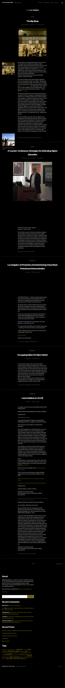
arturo (3, 617)
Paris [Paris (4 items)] (3, 667)
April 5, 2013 (33, 24)
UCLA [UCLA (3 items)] (32, 668)
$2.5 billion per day (25, 86)
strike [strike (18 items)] (11, 668)
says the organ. (30, 91)
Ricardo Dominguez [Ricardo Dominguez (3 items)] (15, 667)
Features (40, 2)
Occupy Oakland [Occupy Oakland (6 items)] (22, 665)
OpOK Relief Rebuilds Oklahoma (10, 644)
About (56, 2)
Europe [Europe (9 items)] (21, 662)
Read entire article (22, 343)
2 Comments (41, 162)
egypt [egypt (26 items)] (17, 662)
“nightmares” (41, 69)
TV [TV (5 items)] (24, 668)
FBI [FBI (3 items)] (23, 662)
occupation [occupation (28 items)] (8, 665)
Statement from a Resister (15, 615)
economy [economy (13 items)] (4, 662)
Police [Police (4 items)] (5, 667)
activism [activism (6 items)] (3, 660)
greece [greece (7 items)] (14, 663)
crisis (24, 563)
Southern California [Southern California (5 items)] (5, 668)
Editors (25, 162)
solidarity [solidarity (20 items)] (29, 667)
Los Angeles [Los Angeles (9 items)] (24, 663)
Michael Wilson (26, 24)
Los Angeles (25, 137)
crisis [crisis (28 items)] (29, 660)
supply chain (40, 137)
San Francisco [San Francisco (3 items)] (20, 667)
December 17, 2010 (36, 280)
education (21, 255)
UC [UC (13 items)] (26, 668)
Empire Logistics (6, 652)
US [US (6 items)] (25, 669)
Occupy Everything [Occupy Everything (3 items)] (15, 665)
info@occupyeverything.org (26, 598)
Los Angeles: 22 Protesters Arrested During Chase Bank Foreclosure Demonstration (32, 272)
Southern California (33, 137)
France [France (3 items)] (29, 662)
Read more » (5, 601)
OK (29, 137)
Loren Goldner (28, 563)
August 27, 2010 (36, 410)
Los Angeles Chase (27, 349)
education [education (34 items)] (11, 662)
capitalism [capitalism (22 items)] (19, 660)
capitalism (21, 137)
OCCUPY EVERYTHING (8, 2)
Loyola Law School (31, 255)
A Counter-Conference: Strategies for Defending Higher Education (32, 154)
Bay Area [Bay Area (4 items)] (7, 660)
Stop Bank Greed (35, 349)
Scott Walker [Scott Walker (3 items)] (24, 667)
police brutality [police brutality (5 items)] (9, 667)
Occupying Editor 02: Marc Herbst (32, 363)
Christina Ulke (21, 393)
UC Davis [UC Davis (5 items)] (29, 668)
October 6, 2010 (36, 366)
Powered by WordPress (22, 677)
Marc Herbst (32, 393)
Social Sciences (38, 393)
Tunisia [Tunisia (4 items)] (22, 668)
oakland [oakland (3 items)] (3, 665)
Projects (52, 2)
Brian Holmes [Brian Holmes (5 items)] (11, 660)
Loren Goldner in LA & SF (32, 406)
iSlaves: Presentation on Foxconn (10, 647)
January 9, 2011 (33, 162)
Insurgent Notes (26, 473)
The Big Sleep (32, 21)
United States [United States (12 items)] (9, 670)
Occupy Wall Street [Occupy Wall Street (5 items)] (28, 665)
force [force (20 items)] (26, 662)
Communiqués (46, 2)
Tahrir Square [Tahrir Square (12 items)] (17, 668)
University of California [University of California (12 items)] (19, 670)
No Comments (42, 24)
